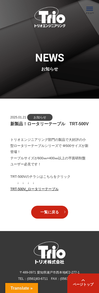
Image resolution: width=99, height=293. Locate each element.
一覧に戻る (49, 212)
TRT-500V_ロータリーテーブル (34, 189)
